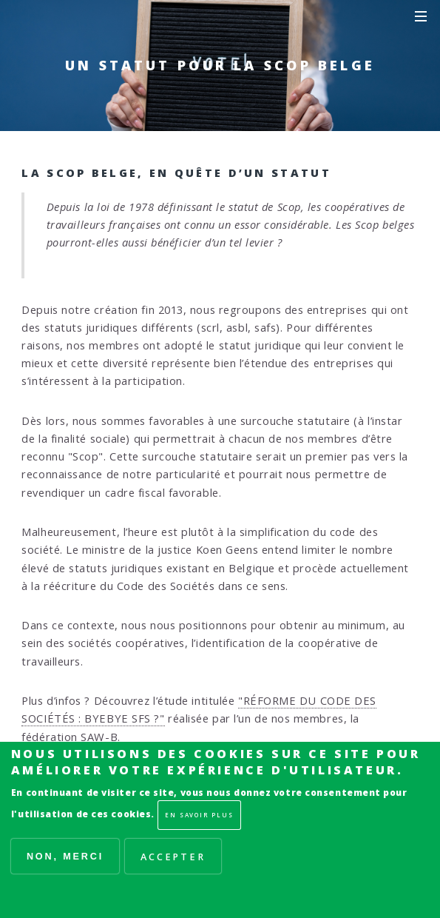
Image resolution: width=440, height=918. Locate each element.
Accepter (173, 856)
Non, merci (65, 856)
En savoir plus (199, 815)
